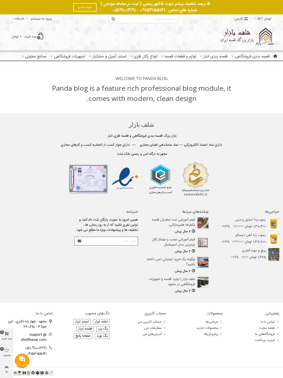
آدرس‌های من (154, 334)
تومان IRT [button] (263, 19)
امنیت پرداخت (267, 340)
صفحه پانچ (83, 336)
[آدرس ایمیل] (110, 241)
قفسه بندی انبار (215, 56)
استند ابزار (82, 322)
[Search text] (147, 19)
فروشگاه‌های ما (267, 334)
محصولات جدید (210, 328)
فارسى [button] (241, 19)
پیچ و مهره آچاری (254, 250)
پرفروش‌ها (213, 334)
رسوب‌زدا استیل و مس (250, 219)
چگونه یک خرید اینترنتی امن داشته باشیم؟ (171, 262)
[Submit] (79, 241)
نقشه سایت (269, 328)
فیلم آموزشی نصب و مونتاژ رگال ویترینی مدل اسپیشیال (173, 242)
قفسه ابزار (85, 329)
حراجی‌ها (272, 212)
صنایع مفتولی (36, 56)
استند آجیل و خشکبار (109, 56)
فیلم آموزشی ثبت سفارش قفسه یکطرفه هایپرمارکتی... (173, 222)
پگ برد (103, 329)
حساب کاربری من (152, 322)
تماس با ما (270, 322)
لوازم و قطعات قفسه (180, 56)
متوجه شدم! (85, 7)
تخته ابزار (101, 322)
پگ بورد (102, 336)
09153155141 (152, 10)
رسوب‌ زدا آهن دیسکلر (250, 235)
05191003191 (124, 10)
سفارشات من (155, 328)
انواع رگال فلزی (146, 56)
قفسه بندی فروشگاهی (252, 56)
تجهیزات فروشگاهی (69, 56)
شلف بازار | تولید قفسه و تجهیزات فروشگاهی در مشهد (172, 282)
